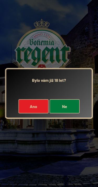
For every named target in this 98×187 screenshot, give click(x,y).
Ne (64, 106)
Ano (33, 106)
